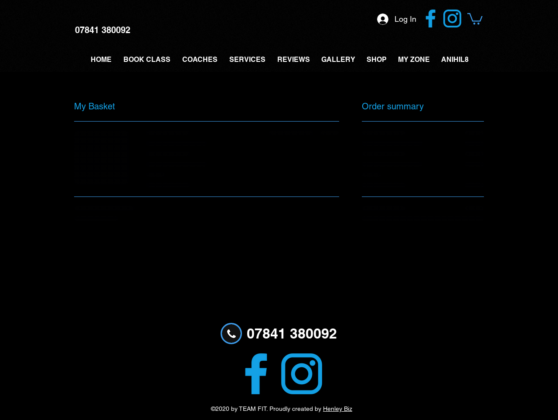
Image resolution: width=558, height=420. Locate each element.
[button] (475, 18)
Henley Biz (337, 408)
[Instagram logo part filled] (452, 18)
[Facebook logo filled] (430, 18)
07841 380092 (102, 30)
